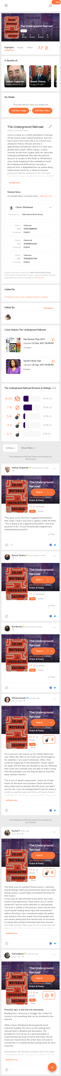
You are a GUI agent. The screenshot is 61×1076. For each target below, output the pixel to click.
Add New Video (42, 110)
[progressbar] (25, 399)
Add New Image (18, 110)
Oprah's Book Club (32, 360)
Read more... (15, 183)
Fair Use (40, 278)
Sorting (10, 448)
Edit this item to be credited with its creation (26, 297)
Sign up (58, 2)
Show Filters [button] (28, 448)
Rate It (39, 492)
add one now (46, 196)
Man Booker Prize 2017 (34, 339)
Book (32, 511)
